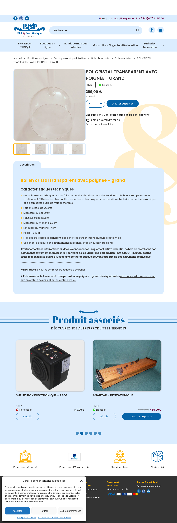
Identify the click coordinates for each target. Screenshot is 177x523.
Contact (113, 18)
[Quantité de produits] (95, 103)
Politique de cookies (26, 517)
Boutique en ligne (47, 45)
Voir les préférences (70, 510)
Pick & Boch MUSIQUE (25, 45)
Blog (111, 45)
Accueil (17, 58)
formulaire (107, 124)
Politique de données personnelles (54, 517)
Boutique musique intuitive (75, 45)
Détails (27, 416)
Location (132, 45)
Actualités (120, 45)
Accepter (17, 510)
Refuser (44, 510)
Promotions (101, 45)
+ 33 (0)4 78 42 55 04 (106, 120)
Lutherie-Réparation (150, 45)
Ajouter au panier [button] (141, 416)
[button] (81, 480)
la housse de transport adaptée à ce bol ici (61, 269)
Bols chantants (100, 58)
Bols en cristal (123, 58)
